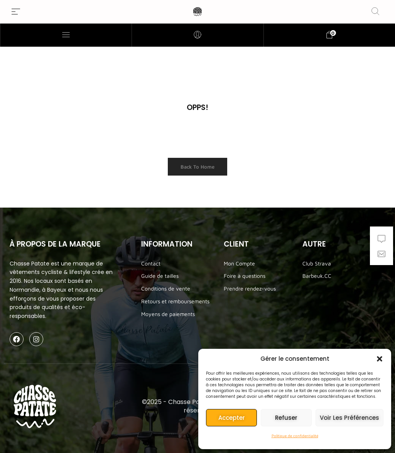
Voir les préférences (349, 418)
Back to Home (197, 167)
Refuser (286, 418)
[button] (379, 359)
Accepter (231, 418)
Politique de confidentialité (295, 435)
